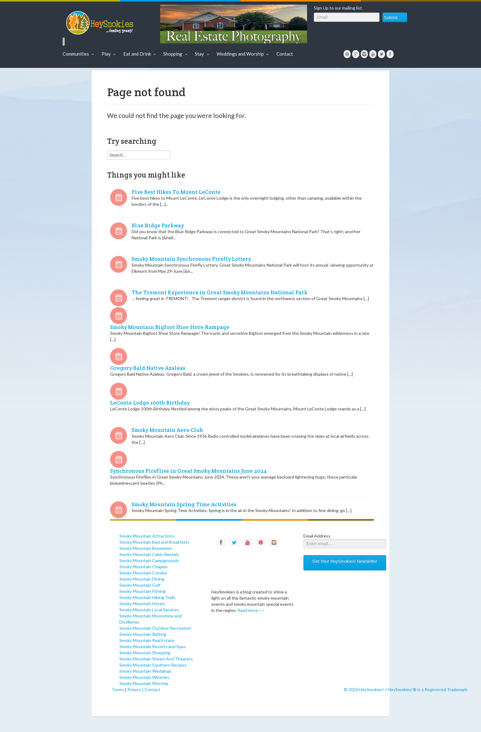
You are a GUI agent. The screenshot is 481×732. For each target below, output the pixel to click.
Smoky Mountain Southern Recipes (153, 664)
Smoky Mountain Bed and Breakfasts (154, 542)
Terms (118, 689)
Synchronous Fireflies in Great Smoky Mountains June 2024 (188, 471)
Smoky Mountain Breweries (145, 548)
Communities (79, 54)
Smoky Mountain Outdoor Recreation (155, 628)
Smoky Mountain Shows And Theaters (156, 658)
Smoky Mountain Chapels (143, 566)
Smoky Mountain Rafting (142, 634)
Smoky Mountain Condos (143, 572)
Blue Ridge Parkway (158, 225)
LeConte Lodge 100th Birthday (150, 402)
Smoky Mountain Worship (143, 683)
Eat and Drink (140, 54)
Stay (202, 54)
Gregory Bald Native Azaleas (147, 368)
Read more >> (250, 610)
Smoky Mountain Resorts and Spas (152, 646)
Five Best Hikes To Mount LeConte (176, 192)
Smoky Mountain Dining (141, 578)
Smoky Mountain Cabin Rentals (149, 554)
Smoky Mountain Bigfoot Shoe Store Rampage (169, 327)
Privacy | (135, 689)
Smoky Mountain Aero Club (167, 430)
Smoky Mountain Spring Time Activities (184, 504)
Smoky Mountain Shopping (144, 652)
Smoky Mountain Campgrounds (149, 560)
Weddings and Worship (243, 54)
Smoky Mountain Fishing (142, 591)
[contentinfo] (160, 527)
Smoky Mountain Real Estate (146, 640)
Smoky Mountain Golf (139, 585)
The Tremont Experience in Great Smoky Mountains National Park (219, 292)
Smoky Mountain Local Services (149, 609)
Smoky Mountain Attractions (147, 535)
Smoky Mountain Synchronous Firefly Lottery (191, 259)
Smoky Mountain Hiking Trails (147, 597)
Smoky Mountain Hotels (142, 603)
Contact (284, 54)
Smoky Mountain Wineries (144, 677)
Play (109, 54)
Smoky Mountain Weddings (145, 671)
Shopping (176, 54)
